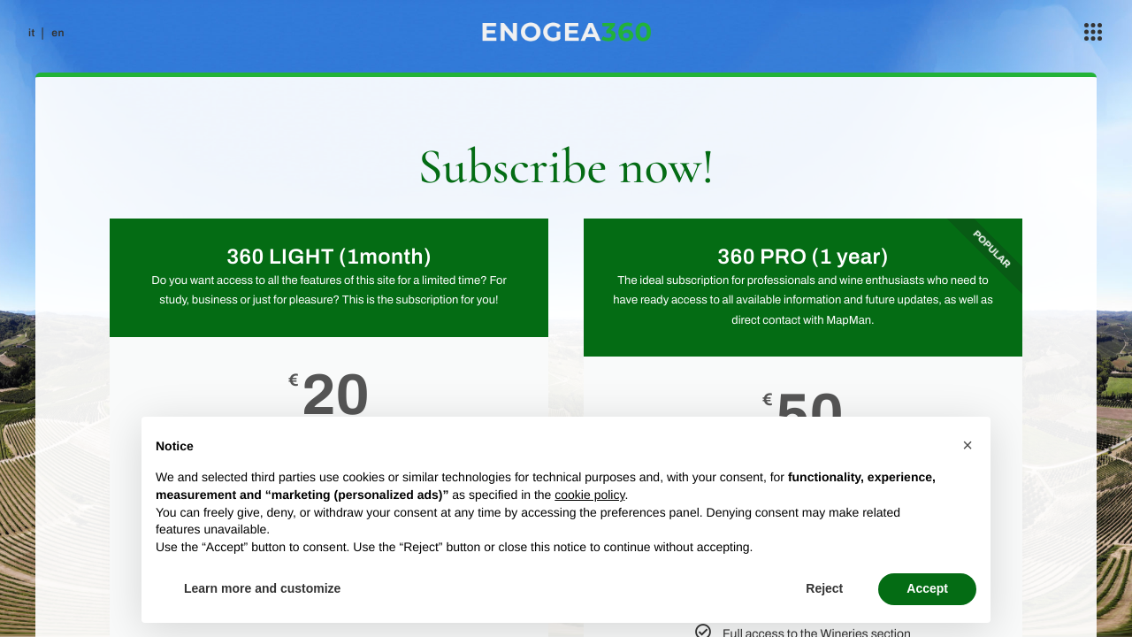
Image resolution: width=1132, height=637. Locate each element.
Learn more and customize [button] (262, 588)
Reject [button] (824, 588)
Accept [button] (927, 588)
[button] (967, 445)
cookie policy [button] (589, 494)
